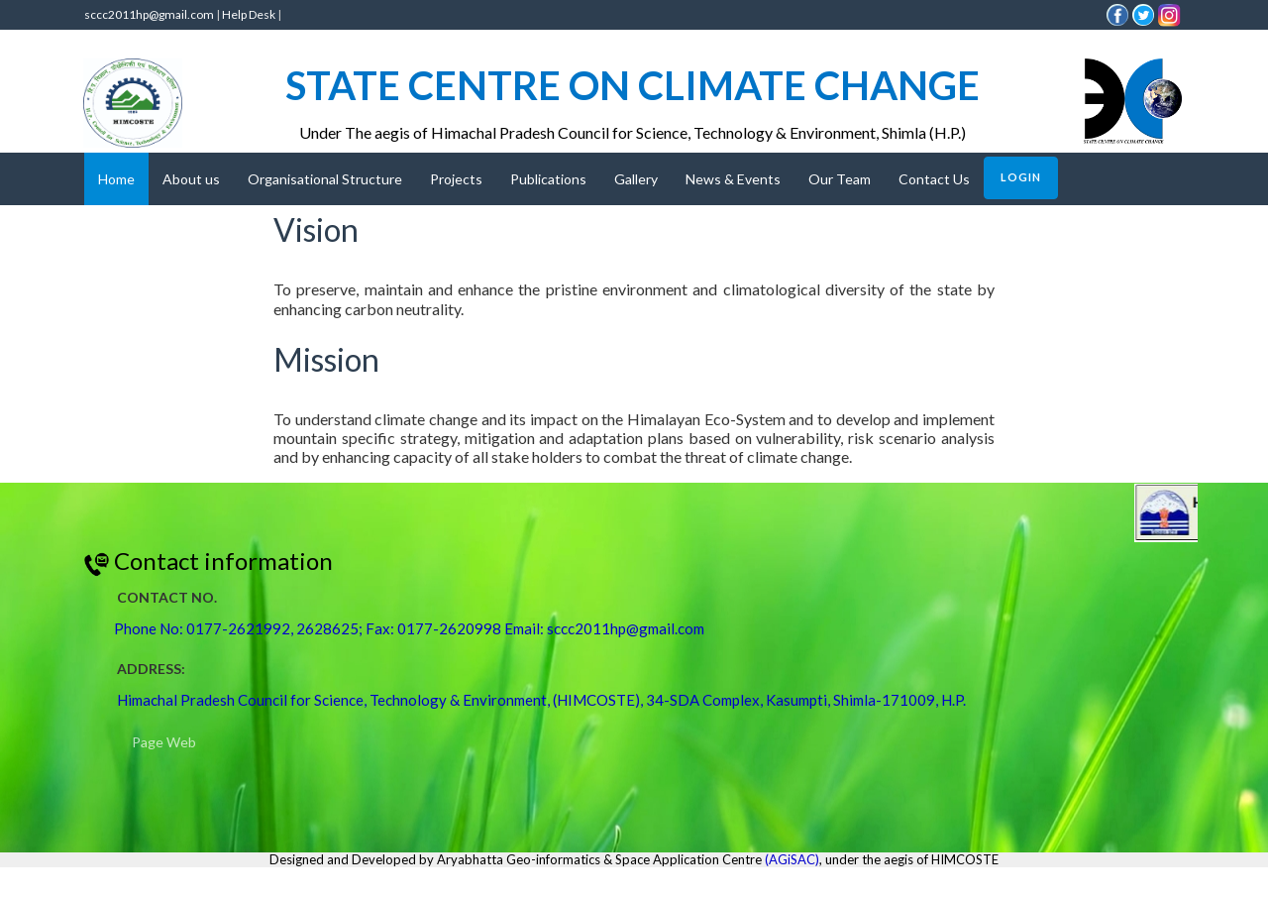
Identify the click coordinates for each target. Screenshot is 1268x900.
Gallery (636, 178)
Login (1021, 176)
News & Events (733, 178)
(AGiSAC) (792, 859)
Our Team (839, 178)
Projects (456, 178)
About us (191, 178)
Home (116, 178)
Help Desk (248, 14)
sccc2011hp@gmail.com (149, 14)
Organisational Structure (325, 178)
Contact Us (934, 178)
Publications (548, 178)
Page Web (164, 741)
